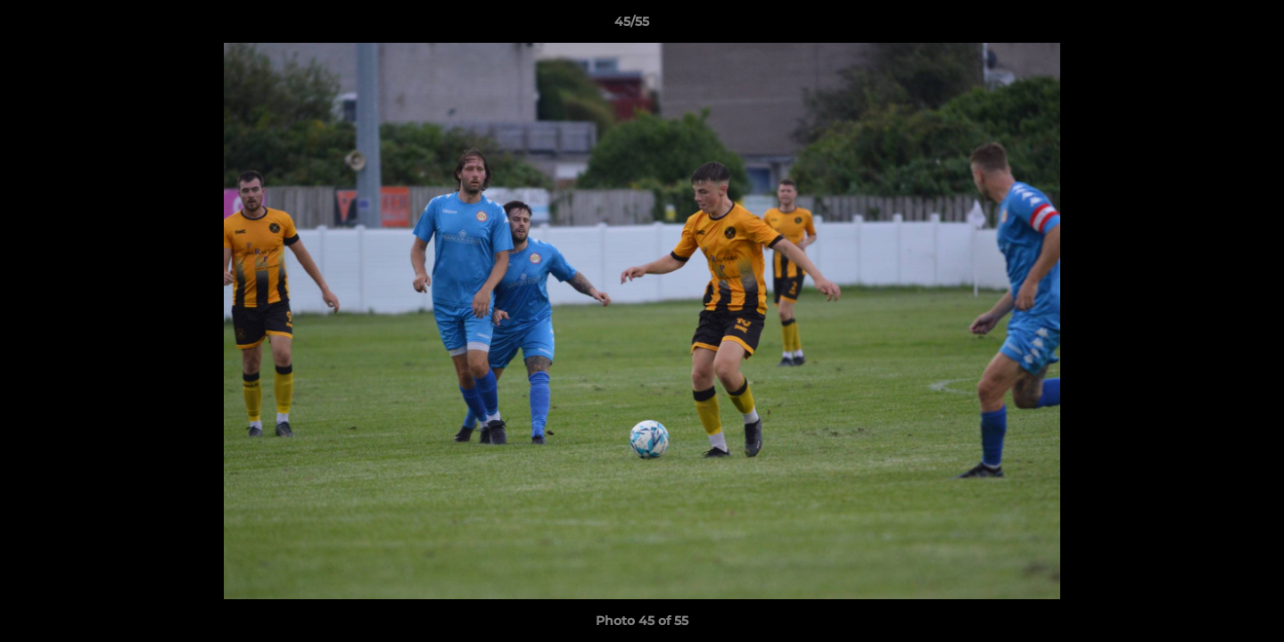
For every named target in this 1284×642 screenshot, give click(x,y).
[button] (1209, 26)
